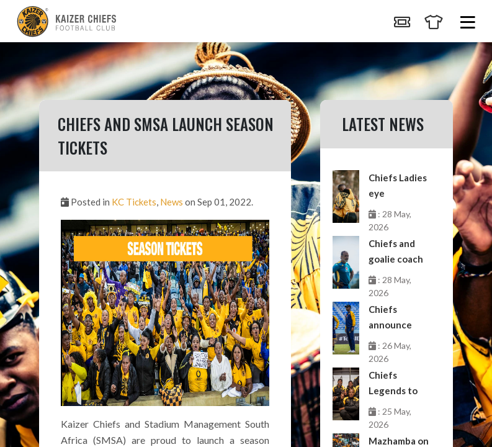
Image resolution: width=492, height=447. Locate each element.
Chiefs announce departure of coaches (397, 318)
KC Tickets (134, 201)
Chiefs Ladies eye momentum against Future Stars (398, 186)
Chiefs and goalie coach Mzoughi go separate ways (396, 252)
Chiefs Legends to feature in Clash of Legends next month (398, 384)
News (171, 201)
